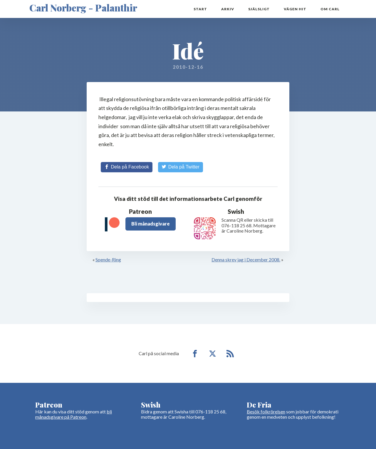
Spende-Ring (108, 259)
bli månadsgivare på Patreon (73, 414)
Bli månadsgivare (150, 223)
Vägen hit (295, 9)
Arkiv (227, 9)
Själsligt (259, 9)
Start (200, 9)
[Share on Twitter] (180, 167)
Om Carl (330, 9)
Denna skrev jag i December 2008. (246, 259)
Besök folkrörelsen (266, 411)
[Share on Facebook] (126, 167)
